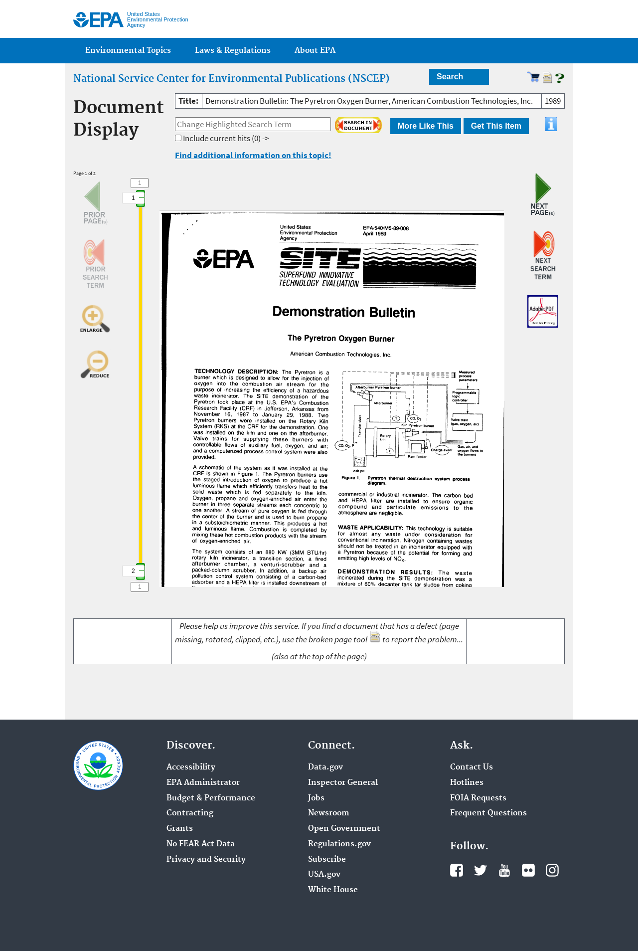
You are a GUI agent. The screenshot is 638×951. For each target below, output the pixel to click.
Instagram (552, 870)
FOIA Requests (478, 798)
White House (333, 890)
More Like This (426, 126)
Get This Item (496, 126)
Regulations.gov (339, 844)
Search (450, 76)
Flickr (528, 870)
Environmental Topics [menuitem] (128, 50)
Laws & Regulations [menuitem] (233, 50)
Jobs (316, 798)
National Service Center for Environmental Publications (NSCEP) (231, 79)
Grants (179, 828)
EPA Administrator (203, 782)
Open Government (344, 828)
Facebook (456, 870)
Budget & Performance (210, 798)
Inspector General (343, 782)
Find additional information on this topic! (253, 155)
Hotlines (466, 782)
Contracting (189, 813)
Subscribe (327, 859)
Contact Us (471, 767)
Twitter (480, 870)
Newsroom (328, 813)
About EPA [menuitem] (315, 50)
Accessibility (190, 767)
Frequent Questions (488, 813)
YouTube (504, 870)
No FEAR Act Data (200, 844)
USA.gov (324, 874)
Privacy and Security (206, 859)
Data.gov (325, 767)
